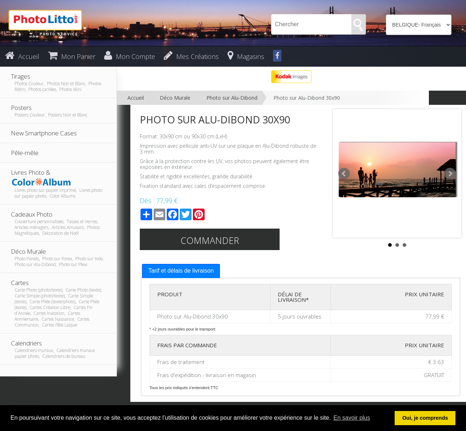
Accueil (135, 97)
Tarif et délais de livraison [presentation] (181, 271)
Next (450, 173)
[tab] (181, 271)
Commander (210, 240)
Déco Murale (175, 97)
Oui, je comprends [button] (425, 418)
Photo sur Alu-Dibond (231, 97)
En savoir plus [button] (351, 418)
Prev (344, 173)
